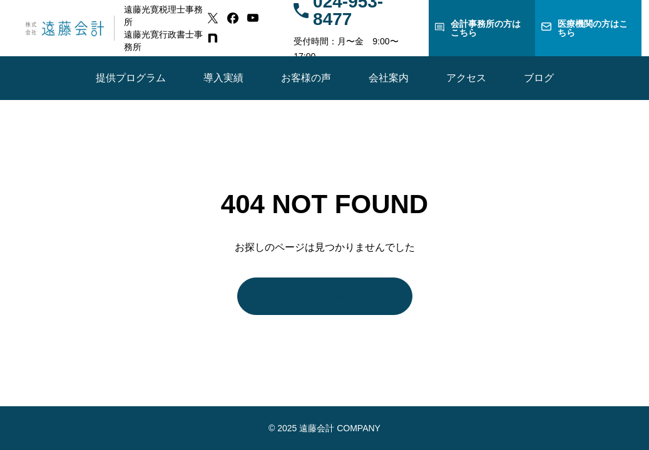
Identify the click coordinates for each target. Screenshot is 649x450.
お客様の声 (306, 77)
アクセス (466, 77)
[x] (212, 18)
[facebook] (232, 18)
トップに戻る (325, 296)
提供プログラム (131, 77)
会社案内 (389, 77)
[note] (212, 38)
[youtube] (252, 18)
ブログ (539, 77)
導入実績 (223, 77)
